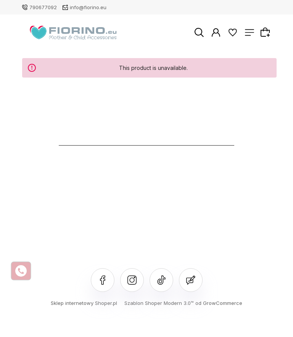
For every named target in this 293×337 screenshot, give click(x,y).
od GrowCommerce (218, 303)
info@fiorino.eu (88, 7)
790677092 (43, 7)
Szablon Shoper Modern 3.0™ (159, 303)
